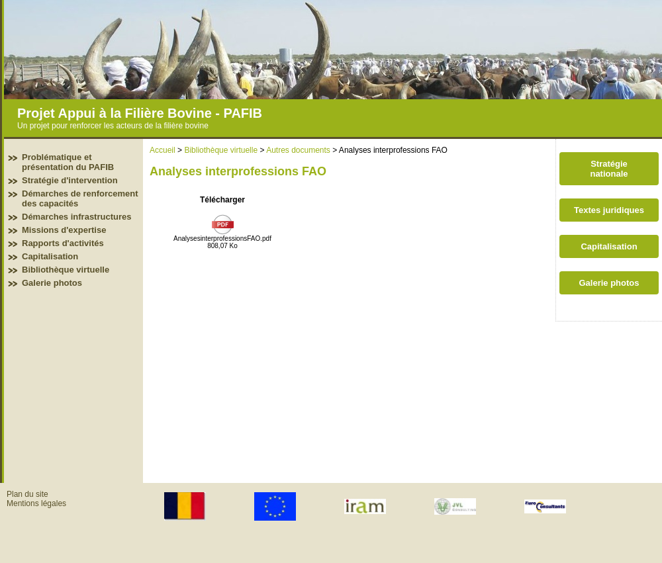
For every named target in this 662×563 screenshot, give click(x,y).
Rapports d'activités (63, 243)
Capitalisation (50, 256)
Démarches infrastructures (76, 217)
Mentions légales (36, 503)
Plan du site (27, 494)
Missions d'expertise (64, 230)
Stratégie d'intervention (70, 180)
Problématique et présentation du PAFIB (68, 162)
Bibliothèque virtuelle (65, 270)
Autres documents (298, 150)
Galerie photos (52, 283)
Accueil (162, 150)
